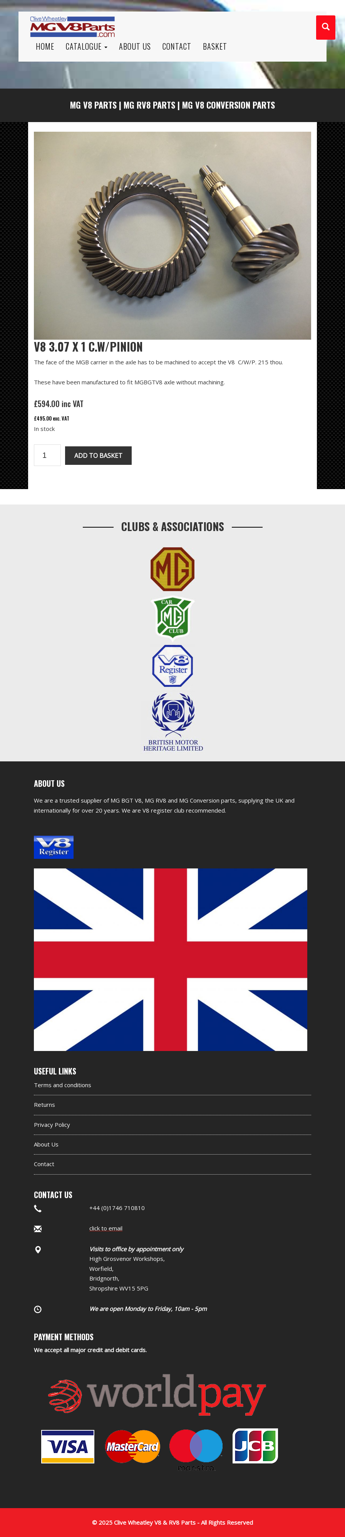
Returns (44, 1104)
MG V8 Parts (93, 105)
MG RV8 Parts (149, 105)
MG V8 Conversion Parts (228, 105)
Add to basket (98, 455)
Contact (44, 1164)
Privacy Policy (52, 1124)
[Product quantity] (47, 455)
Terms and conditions (62, 1085)
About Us (46, 1144)
